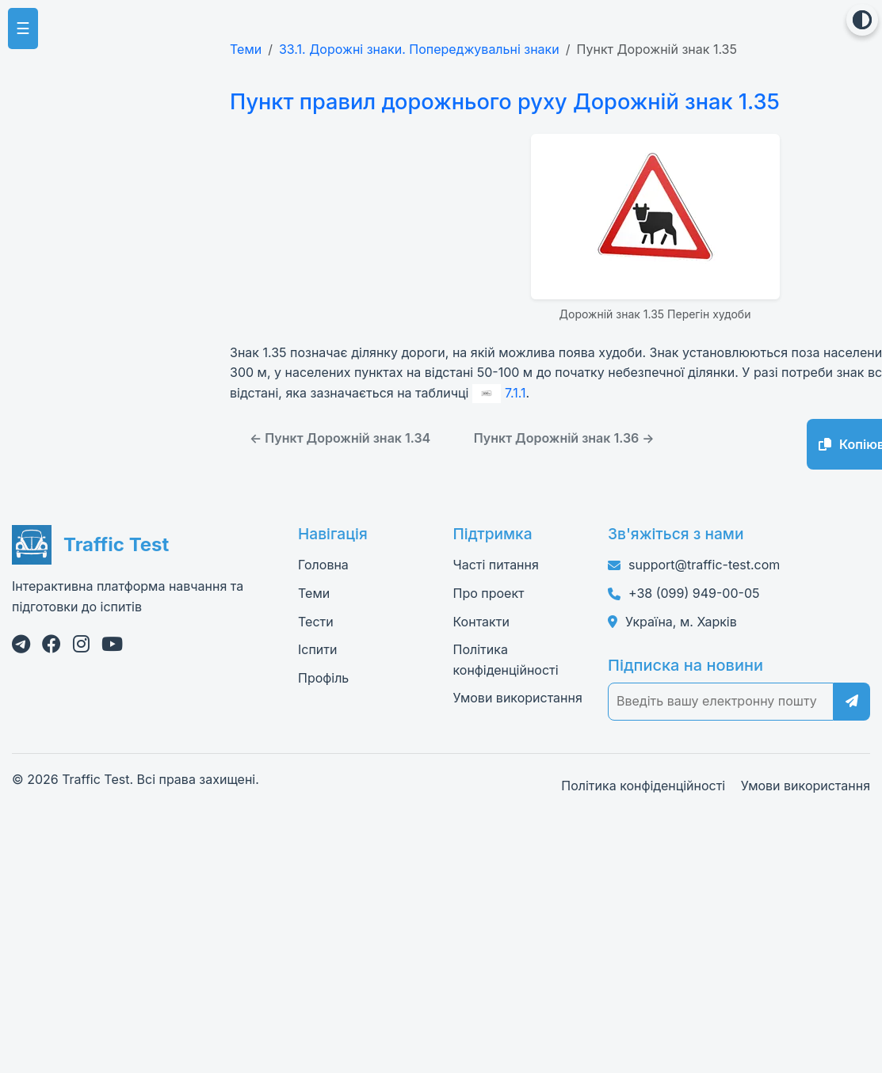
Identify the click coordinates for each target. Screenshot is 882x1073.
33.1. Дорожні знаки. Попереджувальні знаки (419, 49)
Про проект (489, 592)
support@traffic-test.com (704, 565)
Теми (246, 49)
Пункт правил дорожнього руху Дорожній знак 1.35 (499, 101)
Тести (316, 621)
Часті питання (496, 565)
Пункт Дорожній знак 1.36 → (564, 438)
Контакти (481, 621)
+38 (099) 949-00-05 (693, 592)
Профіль (323, 677)
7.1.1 (499, 392)
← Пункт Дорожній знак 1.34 (340, 438)
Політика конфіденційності (643, 785)
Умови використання (517, 698)
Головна (323, 565)
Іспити (317, 649)
